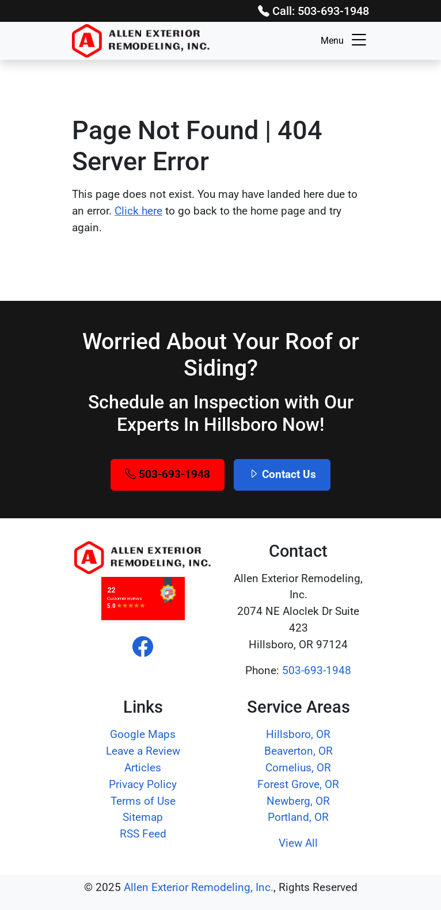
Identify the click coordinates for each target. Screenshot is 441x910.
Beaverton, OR (298, 751)
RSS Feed (143, 833)
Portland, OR (298, 817)
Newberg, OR (298, 801)
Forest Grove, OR (298, 784)
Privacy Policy (143, 784)
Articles (142, 767)
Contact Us (282, 474)
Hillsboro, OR (298, 734)
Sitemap (143, 817)
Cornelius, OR (298, 767)
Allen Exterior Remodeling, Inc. (198, 887)
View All (298, 843)
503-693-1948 (167, 474)
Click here (138, 210)
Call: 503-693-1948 (313, 11)
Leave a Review (143, 751)
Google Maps (143, 734)
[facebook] (142, 648)
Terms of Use (143, 801)
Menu (345, 40)
